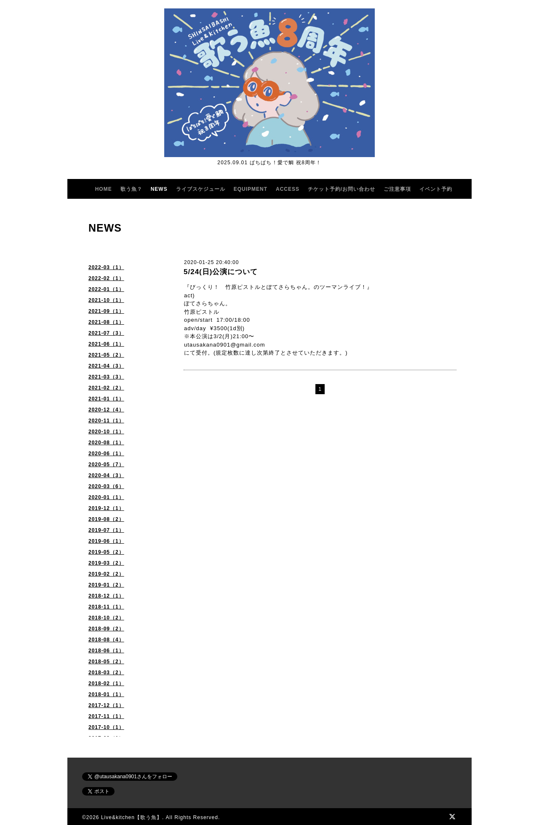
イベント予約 (435, 189)
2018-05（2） (106, 662)
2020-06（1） (106, 454)
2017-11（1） (106, 716)
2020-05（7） (106, 464)
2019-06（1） (106, 541)
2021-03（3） (106, 377)
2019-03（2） (106, 563)
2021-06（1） (106, 344)
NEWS (159, 189)
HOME (103, 189)
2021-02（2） (106, 388)
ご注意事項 (397, 189)
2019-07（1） (106, 530)
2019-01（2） (106, 585)
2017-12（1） (106, 705)
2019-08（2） (106, 519)
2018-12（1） (106, 596)
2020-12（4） (106, 410)
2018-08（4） (106, 640)
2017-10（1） (106, 727)
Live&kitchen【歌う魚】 (131, 817)
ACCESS (287, 189)
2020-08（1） (106, 443)
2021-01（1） (106, 399)
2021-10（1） (106, 300)
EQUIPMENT (250, 189)
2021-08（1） (106, 322)
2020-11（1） (106, 421)
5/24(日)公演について (221, 272)
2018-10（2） (106, 618)
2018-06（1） (106, 651)
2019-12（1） (106, 508)
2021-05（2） (106, 355)
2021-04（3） (106, 366)
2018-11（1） (106, 607)
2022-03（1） (106, 267)
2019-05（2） (106, 552)
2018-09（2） (106, 629)
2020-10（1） (106, 432)
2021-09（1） (106, 311)
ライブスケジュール (200, 189)
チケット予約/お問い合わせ (341, 189)
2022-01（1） (106, 289)
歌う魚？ (131, 189)
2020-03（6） (106, 486)
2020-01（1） (106, 497)
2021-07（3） (106, 333)
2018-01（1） (106, 694)
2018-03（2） (106, 672)
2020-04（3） (106, 475)
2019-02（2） (106, 574)
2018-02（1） (106, 683)
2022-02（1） (106, 278)
